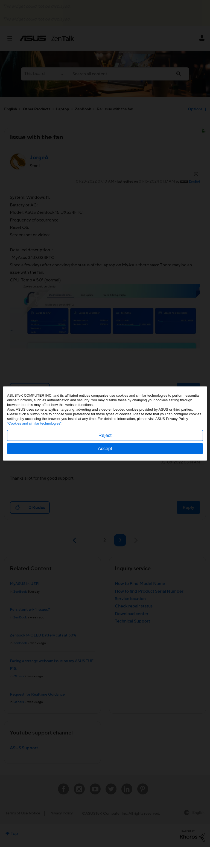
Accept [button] (105, 448)
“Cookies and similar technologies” (34, 423)
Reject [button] (105, 435)
